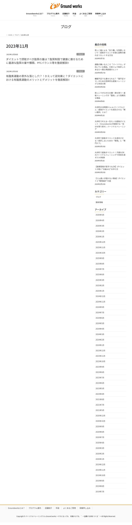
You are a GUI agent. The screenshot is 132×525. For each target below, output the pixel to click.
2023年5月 (100, 390)
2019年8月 (100, 488)
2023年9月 (100, 369)
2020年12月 (100, 417)
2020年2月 (100, 455)
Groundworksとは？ (16, 510)
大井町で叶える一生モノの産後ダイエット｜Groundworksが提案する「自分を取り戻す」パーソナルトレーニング (110, 126)
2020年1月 (100, 461)
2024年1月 (100, 347)
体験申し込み (85, 510)
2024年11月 (100, 304)
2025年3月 (100, 282)
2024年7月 (100, 314)
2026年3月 (100, 228)
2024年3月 (100, 336)
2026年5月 (100, 217)
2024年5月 (100, 325)
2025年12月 (100, 244)
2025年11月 (100, 249)
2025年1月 (100, 293)
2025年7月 (100, 271)
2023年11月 (100, 358)
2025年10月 (100, 255)
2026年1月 (100, 238)
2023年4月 (100, 396)
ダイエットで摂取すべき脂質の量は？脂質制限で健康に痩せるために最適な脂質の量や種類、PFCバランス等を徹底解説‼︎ (44, 61)
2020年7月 (100, 439)
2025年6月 (100, 276)
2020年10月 (100, 423)
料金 (57, 510)
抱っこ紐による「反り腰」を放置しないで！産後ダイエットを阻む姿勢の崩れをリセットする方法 (110, 53)
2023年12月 (100, 352)
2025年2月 (100, 287)
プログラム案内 (34, 510)
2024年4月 (100, 331)
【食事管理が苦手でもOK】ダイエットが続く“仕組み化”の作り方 (109, 169)
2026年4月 (100, 222)
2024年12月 (100, 298)
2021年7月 (100, 407)
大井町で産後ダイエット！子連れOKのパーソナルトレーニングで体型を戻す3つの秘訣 (110, 156)
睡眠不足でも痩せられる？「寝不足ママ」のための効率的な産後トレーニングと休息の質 (110, 82)
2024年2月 (100, 342)
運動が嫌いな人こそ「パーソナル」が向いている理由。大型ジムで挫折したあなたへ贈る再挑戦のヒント (110, 67)
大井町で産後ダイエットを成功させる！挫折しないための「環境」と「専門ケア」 (110, 142)
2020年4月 (100, 445)
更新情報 (99, 204)
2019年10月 (100, 477)
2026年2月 (100, 233)
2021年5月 (100, 412)
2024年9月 (100, 309)
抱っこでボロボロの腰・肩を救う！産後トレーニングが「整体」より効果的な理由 (110, 96)
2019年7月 (100, 494)
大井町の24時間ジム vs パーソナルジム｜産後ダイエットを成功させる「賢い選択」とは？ (110, 110)
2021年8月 (100, 401)
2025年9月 (100, 260)
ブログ (80, 54)
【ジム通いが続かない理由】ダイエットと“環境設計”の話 (110, 181)
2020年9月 (100, 428)
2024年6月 (100, 320)
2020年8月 (100, 434)
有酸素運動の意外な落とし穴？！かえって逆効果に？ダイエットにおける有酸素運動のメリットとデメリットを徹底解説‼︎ (44, 78)
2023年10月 (100, 363)
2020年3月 (100, 450)
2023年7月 (100, 380)
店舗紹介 (48, 510)
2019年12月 (100, 466)
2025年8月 (100, 266)
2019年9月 (100, 483)
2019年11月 (100, 472)
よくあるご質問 (69, 510)
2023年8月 (100, 374)
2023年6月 (100, 385)
